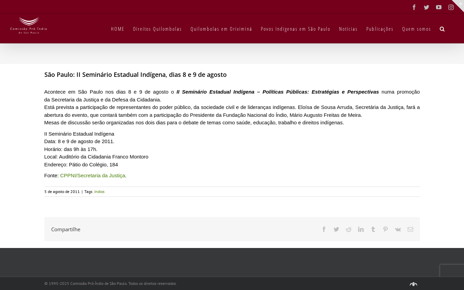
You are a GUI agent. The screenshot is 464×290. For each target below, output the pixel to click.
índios (99, 191)
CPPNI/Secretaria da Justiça (92, 175)
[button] (442, 28)
